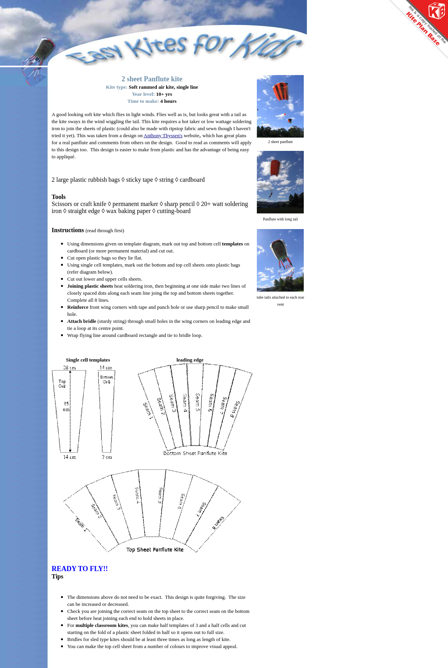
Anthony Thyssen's (163, 135)
